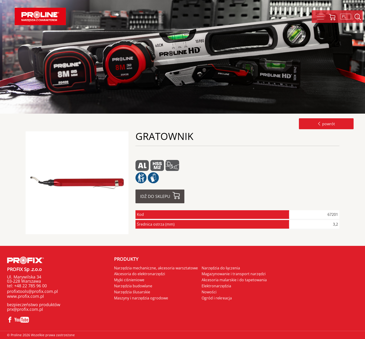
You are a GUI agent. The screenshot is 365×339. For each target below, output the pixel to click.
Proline (40, 16)
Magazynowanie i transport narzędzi (234, 273)
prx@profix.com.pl (25, 309)
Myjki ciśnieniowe (129, 279)
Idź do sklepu (155, 196)
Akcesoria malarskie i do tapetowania (234, 279)
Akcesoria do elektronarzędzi (139, 273)
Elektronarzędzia (216, 285)
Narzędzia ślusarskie (132, 292)
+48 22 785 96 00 (30, 285)
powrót (326, 123)
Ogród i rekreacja (217, 298)
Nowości (209, 292)
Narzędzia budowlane (133, 285)
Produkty (126, 259)
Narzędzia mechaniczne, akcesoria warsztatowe (156, 268)
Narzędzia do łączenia (221, 268)
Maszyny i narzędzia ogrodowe (141, 298)
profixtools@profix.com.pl (32, 291)
